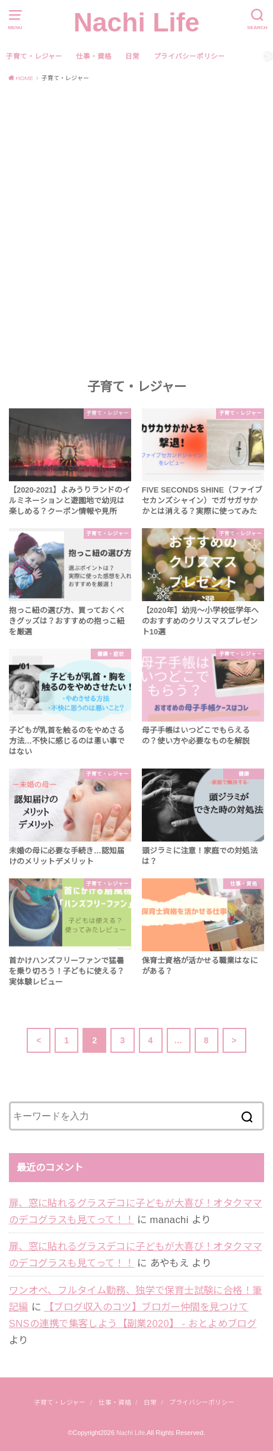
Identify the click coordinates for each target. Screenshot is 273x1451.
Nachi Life (137, 22)
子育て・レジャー (34, 56)
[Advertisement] (136, 230)
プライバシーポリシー (189, 56)
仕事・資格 (94, 56)
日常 (132, 56)
